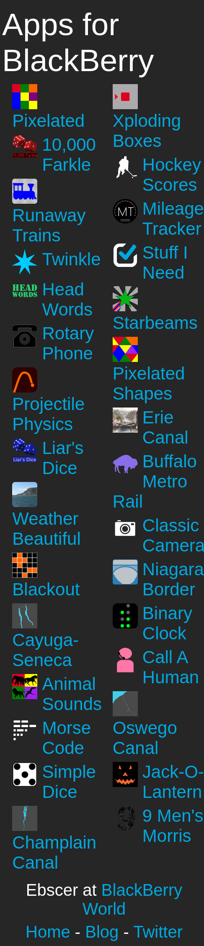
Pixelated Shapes (149, 383)
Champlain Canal (54, 852)
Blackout (46, 589)
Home (48, 932)
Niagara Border (173, 579)
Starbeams (155, 323)
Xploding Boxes (147, 131)
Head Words (67, 299)
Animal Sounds (72, 694)
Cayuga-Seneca (45, 650)
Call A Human (170, 667)
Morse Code (66, 738)
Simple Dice (69, 782)
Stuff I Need (165, 262)
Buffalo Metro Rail (155, 481)
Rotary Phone (68, 343)
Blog (102, 932)
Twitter (158, 932)
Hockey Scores (171, 175)
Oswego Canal (145, 738)
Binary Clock (167, 623)
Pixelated (48, 121)
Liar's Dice (63, 458)
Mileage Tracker (173, 218)
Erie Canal (165, 427)
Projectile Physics (48, 414)
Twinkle (71, 259)
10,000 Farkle (69, 154)
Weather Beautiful (46, 529)
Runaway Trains (48, 225)
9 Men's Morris (173, 826)
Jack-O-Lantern (173, 782)
